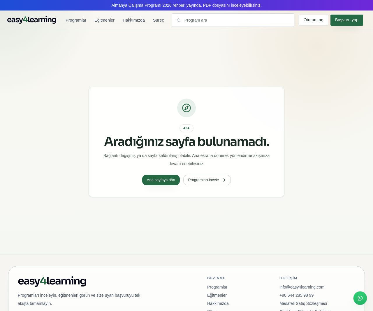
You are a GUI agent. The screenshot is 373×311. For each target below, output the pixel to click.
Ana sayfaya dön (161, 180)
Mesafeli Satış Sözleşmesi (303, 303)
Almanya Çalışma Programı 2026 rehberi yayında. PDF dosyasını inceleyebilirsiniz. (186, 5)
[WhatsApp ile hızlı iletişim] (360, 298)
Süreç (158, 20)
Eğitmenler (104, 20)
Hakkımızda (134, 20)
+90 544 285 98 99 (296, 295)
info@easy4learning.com (301, 287)
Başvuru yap (346, 20)
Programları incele (207, 180)
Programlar (76, 20)
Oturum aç (313, 20)
